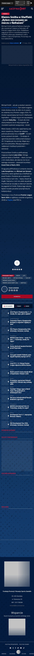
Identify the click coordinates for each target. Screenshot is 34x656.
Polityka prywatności (11, 644)
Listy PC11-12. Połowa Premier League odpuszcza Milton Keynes (20, 364)
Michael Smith (6, 278)
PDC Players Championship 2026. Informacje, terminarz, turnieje (20, 330)
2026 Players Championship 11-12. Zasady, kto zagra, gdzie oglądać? (21, 313)
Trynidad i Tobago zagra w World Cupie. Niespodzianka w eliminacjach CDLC (20, 391)
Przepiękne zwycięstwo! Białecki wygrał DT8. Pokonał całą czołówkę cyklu (21, 382)
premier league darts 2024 (10, 283)
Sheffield (23, 283)
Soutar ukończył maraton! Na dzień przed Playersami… (21, 347)
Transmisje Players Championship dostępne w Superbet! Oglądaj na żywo (20, 322)
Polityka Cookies (24, 644)
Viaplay (10, 200)
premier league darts (8, 280)
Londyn (18, 275)
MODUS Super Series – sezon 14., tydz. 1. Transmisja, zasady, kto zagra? (20, 339)
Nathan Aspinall (18, 278)
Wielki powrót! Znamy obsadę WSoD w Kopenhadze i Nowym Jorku (21, 373)
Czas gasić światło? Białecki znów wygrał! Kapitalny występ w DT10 (20, 356)
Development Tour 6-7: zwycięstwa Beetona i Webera (21, 415)
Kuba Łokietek (14, 43)
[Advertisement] (17, 85)
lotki (24, 275)
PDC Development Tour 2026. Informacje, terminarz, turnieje (19, 424)
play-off (28, 278)
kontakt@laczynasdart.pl (17, 606)
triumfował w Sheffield (9, 107)
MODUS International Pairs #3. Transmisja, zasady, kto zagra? (19, 407)
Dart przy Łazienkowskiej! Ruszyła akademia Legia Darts (20, 398)
